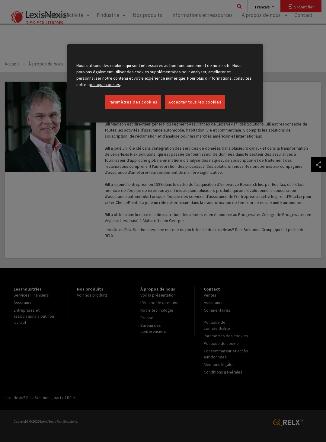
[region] (165, 83)
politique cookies (104, 84)
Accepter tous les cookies (195, 102)
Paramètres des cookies (133, 102)
